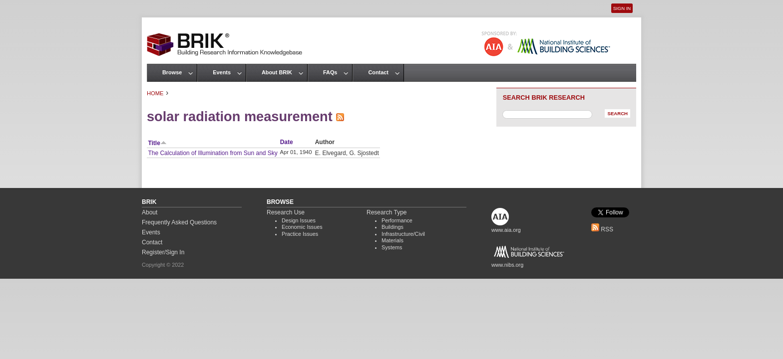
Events (222, 72)
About (149, 212)
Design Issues (299, 220)
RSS (602, 229)
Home (155, 93)
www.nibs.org (507, 265)
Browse (172, 72)
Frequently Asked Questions (179, 222)
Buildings (392, 227)
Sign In (622, 8)
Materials (392, 240)
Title (157, 143)
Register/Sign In (163, 252)
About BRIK (277, 72)
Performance (397, 220)
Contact (378, 72)
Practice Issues (300, 234)
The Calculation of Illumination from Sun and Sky (212, 153)
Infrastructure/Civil (403, 234)
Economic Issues (302, 227)
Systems (392, 247)
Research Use (286, 212)
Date (286, 142)
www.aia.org (506, 230)
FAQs (330, 72)
